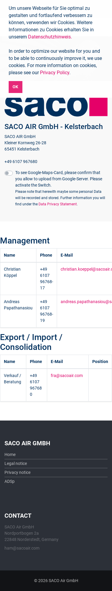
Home (10, 454)
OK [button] (15, 86)
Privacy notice (17, 472)
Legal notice (15, 463)
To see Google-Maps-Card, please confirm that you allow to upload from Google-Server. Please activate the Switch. (60, 188)
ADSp (9, 481)
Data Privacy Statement (58, 204)
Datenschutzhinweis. (50, 37)
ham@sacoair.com (21, 548)
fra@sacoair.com (67, 375)
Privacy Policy (54, 72)
